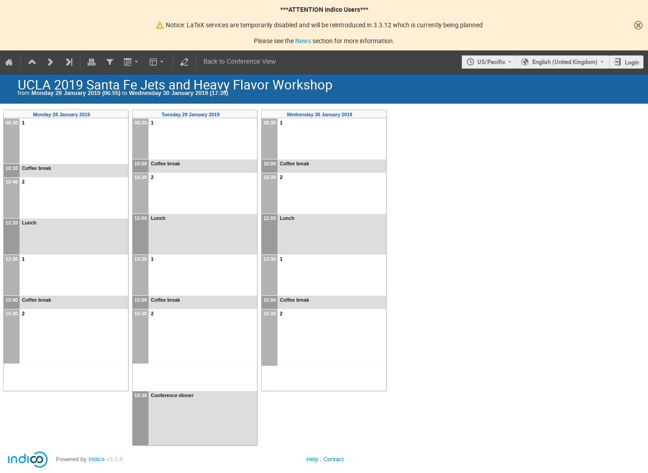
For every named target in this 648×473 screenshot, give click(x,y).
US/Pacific (491, 62)
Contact (333, 459)
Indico (96, 459)
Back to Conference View (239, 61)
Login (632, 62)
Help (312, 459)
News (303, 40)
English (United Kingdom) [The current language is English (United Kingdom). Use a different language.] (565, 62)
